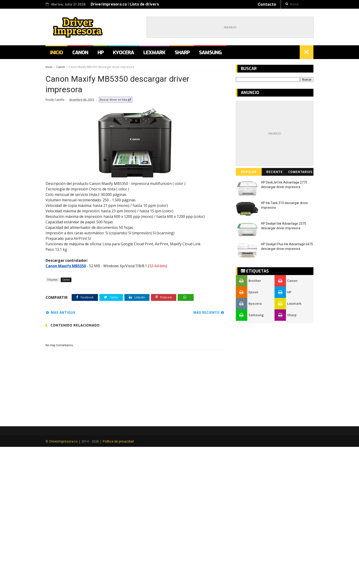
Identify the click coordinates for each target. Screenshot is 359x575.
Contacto (267, 4)
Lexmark (154, 52)
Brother (248, 280)
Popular (249, 172)
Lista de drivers (144, 4)
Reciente (274, 172)
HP (100, 52)
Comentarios (300, 172)
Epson (247, 292)
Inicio (56, 52)
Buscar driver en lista (115, 100)
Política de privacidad (118, 569)
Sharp (182, 52)
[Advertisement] (230, 27)
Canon (80, 52)
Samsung (210, 52)
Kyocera (123, 52)
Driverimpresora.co (109, 4)
